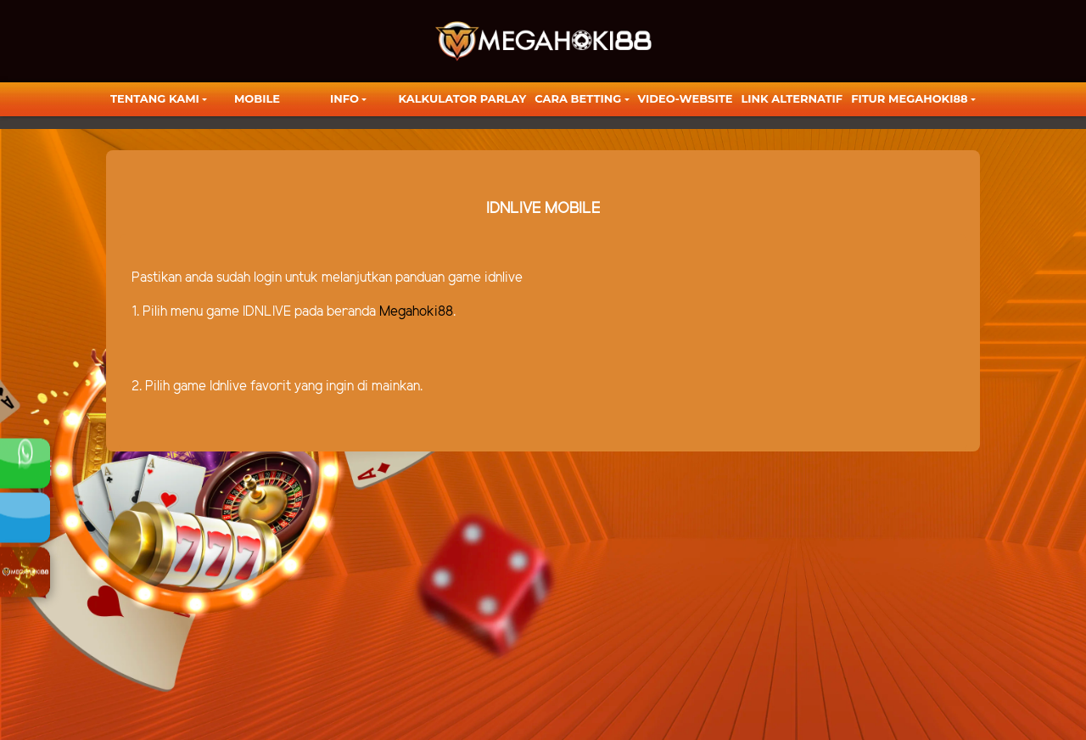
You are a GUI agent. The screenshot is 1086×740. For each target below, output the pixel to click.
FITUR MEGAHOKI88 (909, 98)
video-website (685, 98)
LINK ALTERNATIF (791, 98)
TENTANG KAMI (154, 98)
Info (344, 98)
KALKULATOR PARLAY (463, 98)
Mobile (257, 98)
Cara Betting (578, 98)
